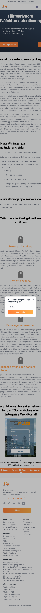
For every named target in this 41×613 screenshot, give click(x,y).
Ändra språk (20, 312)
